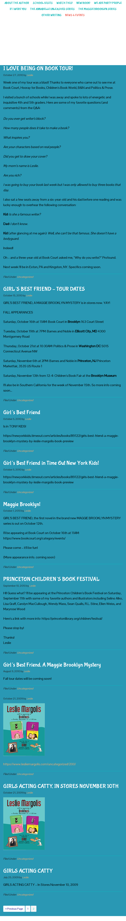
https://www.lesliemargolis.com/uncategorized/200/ (39, 764)
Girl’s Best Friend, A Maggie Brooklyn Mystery (52, 665)
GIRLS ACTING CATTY (28, 871)
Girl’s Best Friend (21, 412)
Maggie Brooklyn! (21, 504)
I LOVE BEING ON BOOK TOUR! (38, 68)
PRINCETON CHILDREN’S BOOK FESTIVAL (51, 579)
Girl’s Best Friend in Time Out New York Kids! (51, 463)
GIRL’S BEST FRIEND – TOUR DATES (44, 289)
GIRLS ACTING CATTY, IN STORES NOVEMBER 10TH (61, 786)
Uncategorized (25, 277)
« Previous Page (14, 909)
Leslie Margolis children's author (63, 41)
